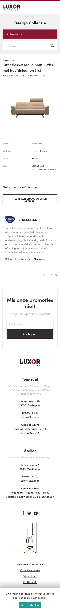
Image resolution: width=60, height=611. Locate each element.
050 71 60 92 (31, 476)
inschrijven (30, 334)
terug (53, 274)
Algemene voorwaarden (30, 564)
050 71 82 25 (31, 412)
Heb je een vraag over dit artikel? (29, 200)
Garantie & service (30, 570)
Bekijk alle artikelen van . (25, 259)
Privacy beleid (30, 576)
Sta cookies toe (30, 605)
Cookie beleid (30, 582)
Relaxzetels (30, 34)
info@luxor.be (31, 416)
